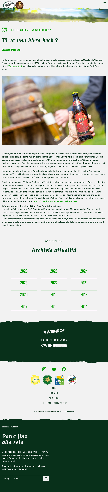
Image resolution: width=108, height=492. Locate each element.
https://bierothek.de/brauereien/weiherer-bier (55, 201)
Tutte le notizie (18, 30)
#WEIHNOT (54, 331)
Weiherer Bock (15, 66)
